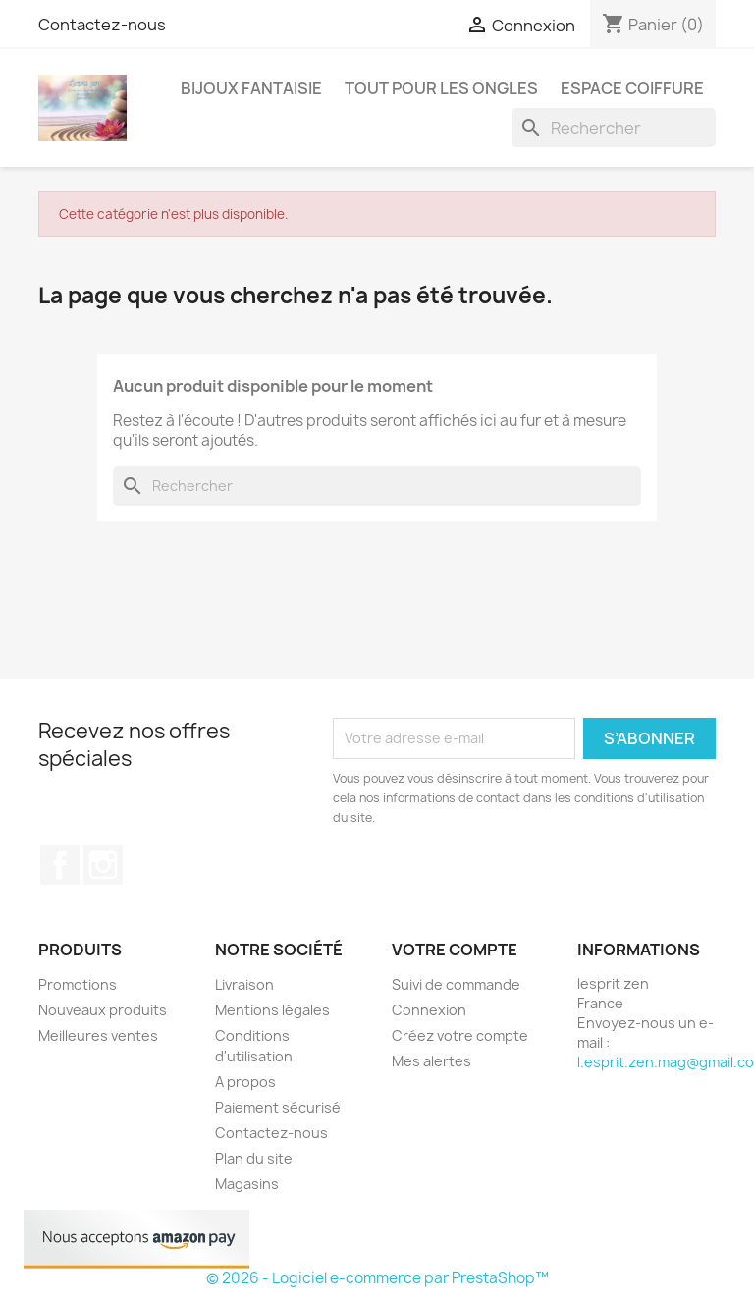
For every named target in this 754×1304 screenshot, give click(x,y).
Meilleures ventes (98, 1035)
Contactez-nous (102, 24)
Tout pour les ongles (441, 88)
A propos (245, 1081)
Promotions (77, 984)
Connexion (429, 1010)
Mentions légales (272, 1010)
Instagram (103, 865)
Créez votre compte (460, 1035)
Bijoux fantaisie (251, 88)
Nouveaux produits (102, 1010)
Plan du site (254, 1158)
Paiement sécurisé (278, 1107)
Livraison (244, 984)
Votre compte (454, 949)
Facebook (60, 865)
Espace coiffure (632, 88)
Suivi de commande (456, 984)
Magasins (247, 1183)
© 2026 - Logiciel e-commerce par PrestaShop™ (377, 1278)
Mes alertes (431, 1061)
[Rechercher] (614, 127)
